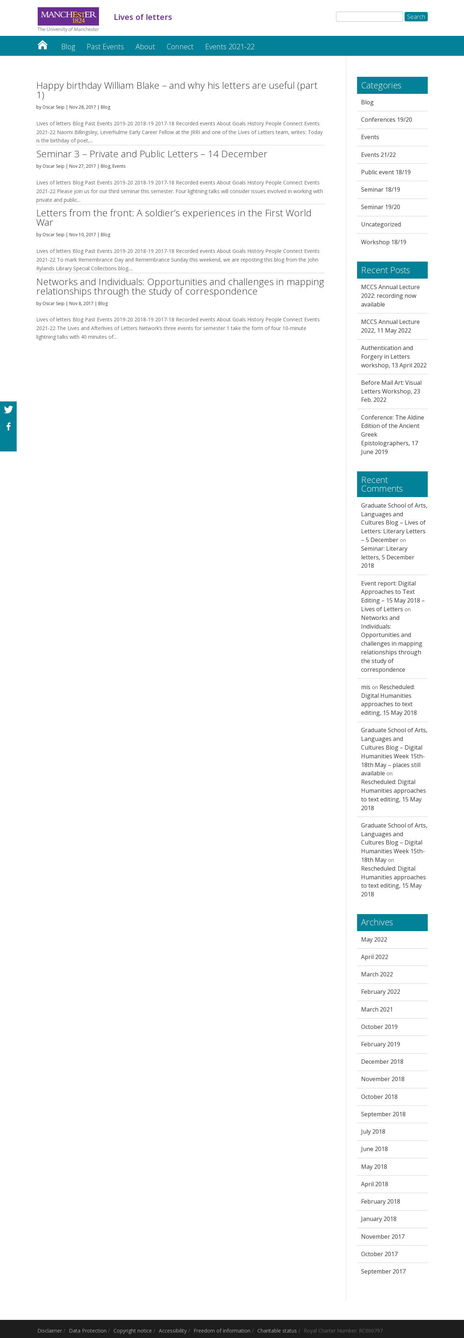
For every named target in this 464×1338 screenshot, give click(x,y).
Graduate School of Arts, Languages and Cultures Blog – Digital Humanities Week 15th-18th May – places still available (394, 751)
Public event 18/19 (386, 172)
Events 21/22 (378, 155)
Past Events (105, 46)
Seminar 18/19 (380, 189)
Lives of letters (42, 43)
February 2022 (380, 992)
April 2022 (374, 957)
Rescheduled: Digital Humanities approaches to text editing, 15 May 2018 (389, 700)
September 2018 (383, 1114)
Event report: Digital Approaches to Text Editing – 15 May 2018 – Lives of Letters (393, 596)
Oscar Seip (53, 107)
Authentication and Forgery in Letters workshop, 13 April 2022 (394, 356)
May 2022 (374, 939)
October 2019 (379, 1027)
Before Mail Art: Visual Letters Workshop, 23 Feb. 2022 (391, 391)
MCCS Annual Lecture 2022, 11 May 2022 (390, 326)
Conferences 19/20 (386, 120)
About (145, 46)
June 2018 (374, 1149)
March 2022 (377, 974)
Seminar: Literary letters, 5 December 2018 (387, 557)
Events (118, 166)
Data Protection (88, 1330)
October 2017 (379, 1254)
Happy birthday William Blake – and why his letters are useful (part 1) (177, 90)
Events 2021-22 (229, 46)
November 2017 (383, 1237)
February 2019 (380, 1044)
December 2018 (382, 1062)
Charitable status (277, 1330)
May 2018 (374, 1167)
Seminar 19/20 (380, 207)
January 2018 (379, 1219)
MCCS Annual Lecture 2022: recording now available (390, 295)
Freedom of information (222, 1330)
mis (365, 687)
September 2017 (383, 1271)
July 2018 (373, 1131)
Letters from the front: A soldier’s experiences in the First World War (173, 217)
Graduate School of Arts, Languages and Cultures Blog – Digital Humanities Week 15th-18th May (394, 842)
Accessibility (173, 1330)
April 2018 (374, 1184)
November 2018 (383, 1079)
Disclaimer (49, 1330)
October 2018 (379, 1097)
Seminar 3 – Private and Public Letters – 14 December (152, 153)
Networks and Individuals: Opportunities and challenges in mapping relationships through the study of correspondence (180, 286)
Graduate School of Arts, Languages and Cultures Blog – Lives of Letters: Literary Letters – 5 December (394, 522)
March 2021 (377, 1009)
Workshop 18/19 (383, 242)
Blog (68, 46)
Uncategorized (381, 224)
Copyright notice (132, 1330)
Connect (180, 46)
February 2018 (380, 1201)
